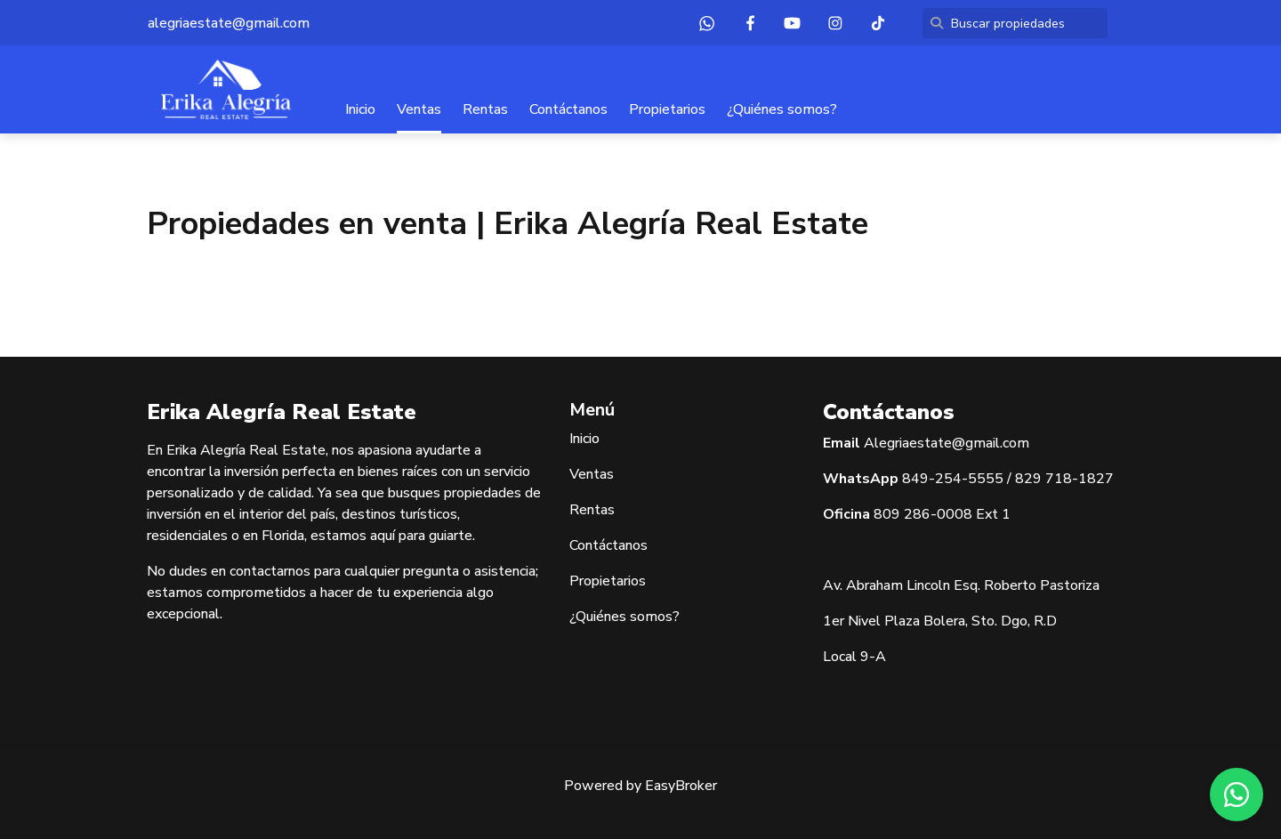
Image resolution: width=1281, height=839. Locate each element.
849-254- (935, 478)
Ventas (419, 109)
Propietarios (667, 109)
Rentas (485, 109)
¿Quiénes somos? (782, 109)
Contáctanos (568, 109)
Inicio (360, 109)
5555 (985, 478)
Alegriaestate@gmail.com (946, 443)
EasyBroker (681, 785)
